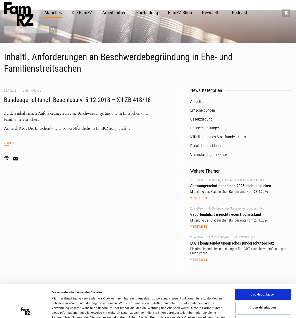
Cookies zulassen (263, 261)
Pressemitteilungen (243, 237)
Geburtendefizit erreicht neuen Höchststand (225, 214)
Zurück (9, 143)
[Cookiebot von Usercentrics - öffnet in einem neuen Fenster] (25, 310)
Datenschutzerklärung (140, 294)
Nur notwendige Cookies (263, 287)
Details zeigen (209, 310)
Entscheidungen (33, 90)
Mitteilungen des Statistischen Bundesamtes (236, 180)
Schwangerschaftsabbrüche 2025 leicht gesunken (230, 186)
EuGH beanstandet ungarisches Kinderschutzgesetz (232, 243)
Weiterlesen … (199, 198)
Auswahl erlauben (263, 274)
